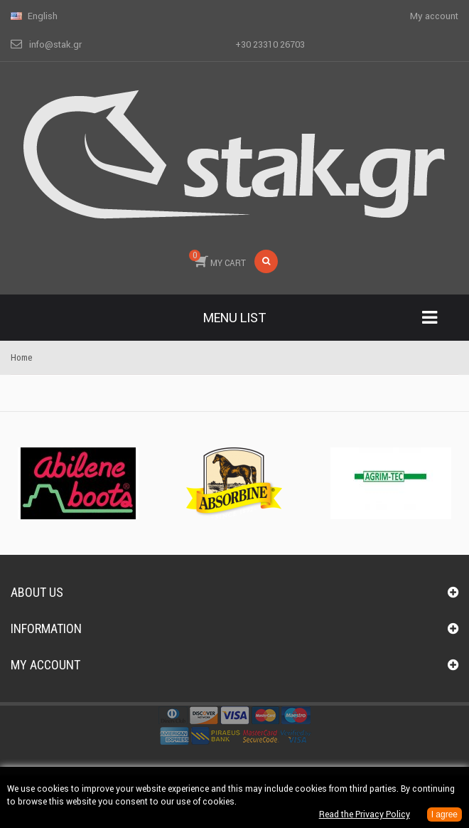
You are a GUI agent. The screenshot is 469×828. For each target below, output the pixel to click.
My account (45, 664)
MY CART (217, 259)
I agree (444, 814)
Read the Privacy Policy (364, 814)
